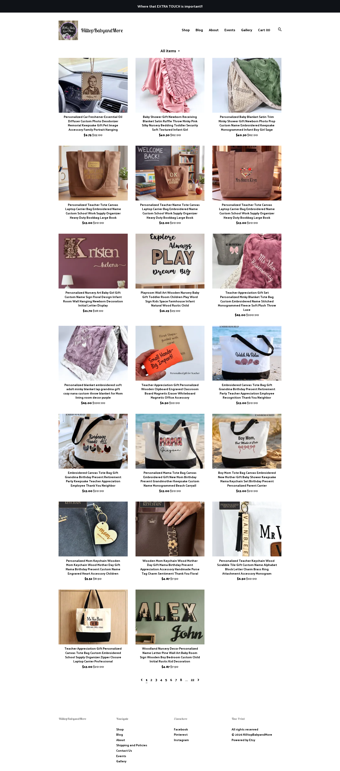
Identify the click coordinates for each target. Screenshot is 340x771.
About (214, 30)
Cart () (264, 30)
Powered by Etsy (243, 740)
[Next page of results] (198, 679)
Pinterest (181, 734)
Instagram (181, 740)
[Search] (279, 30)
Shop (186, 30)
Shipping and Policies (131, 745)
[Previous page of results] (142, 679)
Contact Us (124, 750)
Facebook (181, 729)
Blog (199, 30)
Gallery (246, 30)
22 (192, 679)
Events (229, 30)
